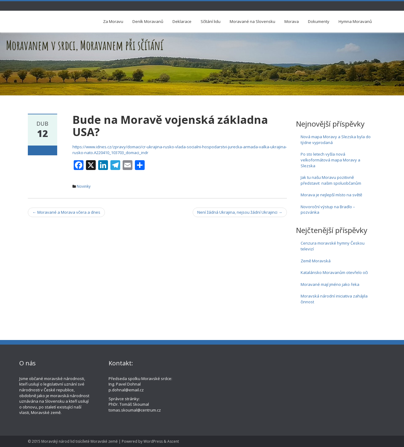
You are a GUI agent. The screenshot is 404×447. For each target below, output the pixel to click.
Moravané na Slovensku (252, 21)
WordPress (153, 441)
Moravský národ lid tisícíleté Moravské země (79, 441)
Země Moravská (316, 261)
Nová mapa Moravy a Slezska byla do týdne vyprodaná (336, 139)
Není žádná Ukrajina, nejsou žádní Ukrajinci (239, 212)
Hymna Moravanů (355, 21)
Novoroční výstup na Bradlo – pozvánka (328, 209)
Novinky (84, 186)
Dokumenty (318, 21)
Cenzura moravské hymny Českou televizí (333, 246)
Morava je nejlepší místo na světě (331, 195)
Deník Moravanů (147, 21)
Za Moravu (113, 21)
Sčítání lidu (211, 21)
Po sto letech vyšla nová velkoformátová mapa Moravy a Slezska (330, 159)
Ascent (173, 441)
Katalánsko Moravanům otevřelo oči (334, 272)
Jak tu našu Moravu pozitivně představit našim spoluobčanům (331, 180)
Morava (291, 21)
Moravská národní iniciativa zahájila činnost (334, 299)
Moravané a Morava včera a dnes (66, 212)
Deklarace (181, 21)
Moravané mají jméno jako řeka (330, 284)
